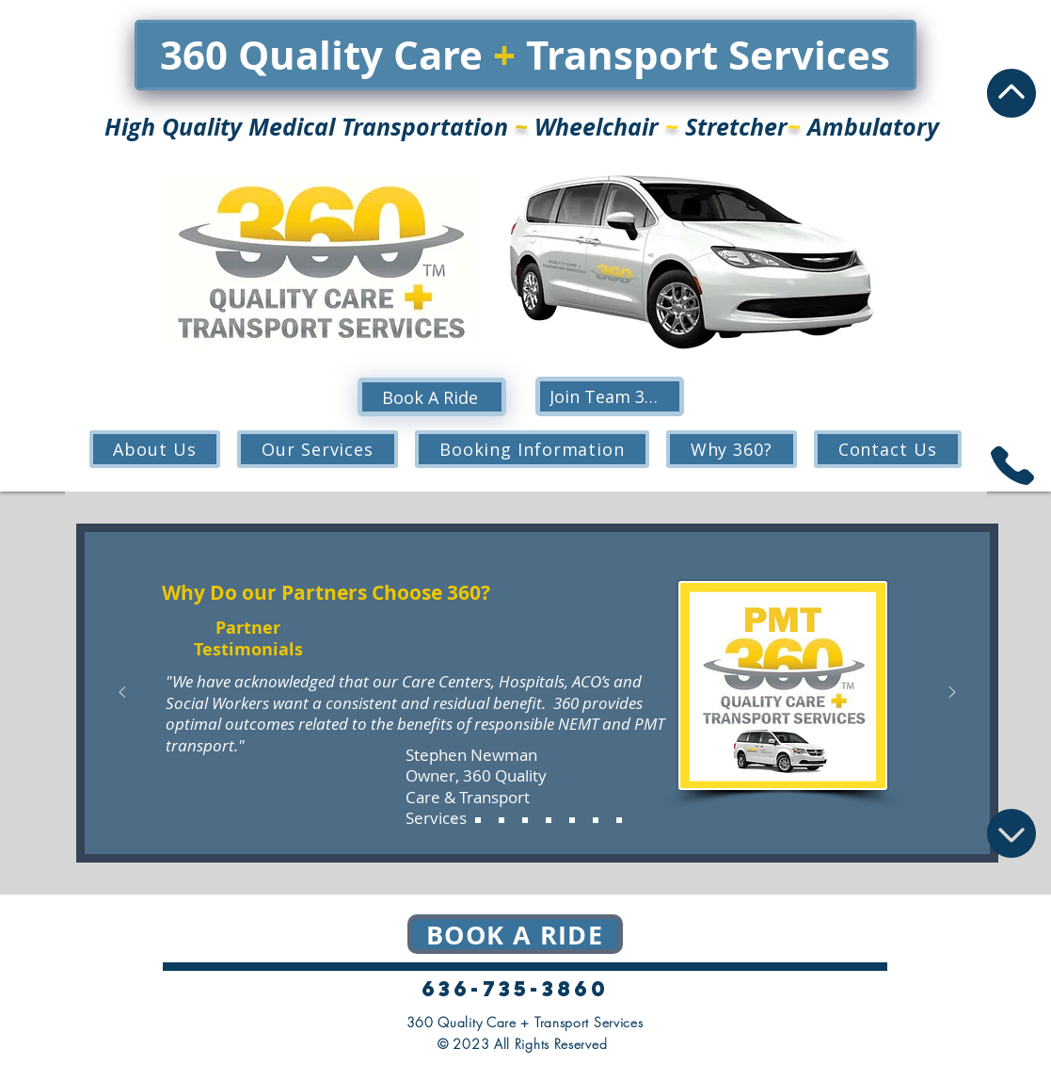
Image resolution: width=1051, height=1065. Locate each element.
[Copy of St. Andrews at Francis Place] (619, 820)
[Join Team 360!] (609, 396)
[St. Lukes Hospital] (525, 820)
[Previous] (122, 693)
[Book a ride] (515, 934)
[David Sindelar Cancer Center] (501, 820)
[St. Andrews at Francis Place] (572, 820)
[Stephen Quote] (454, 820)
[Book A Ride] (432, 397)
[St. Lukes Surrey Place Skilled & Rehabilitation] (595, 820)
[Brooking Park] (478, 820)
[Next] (952, 693)
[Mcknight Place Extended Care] (548, 820)
